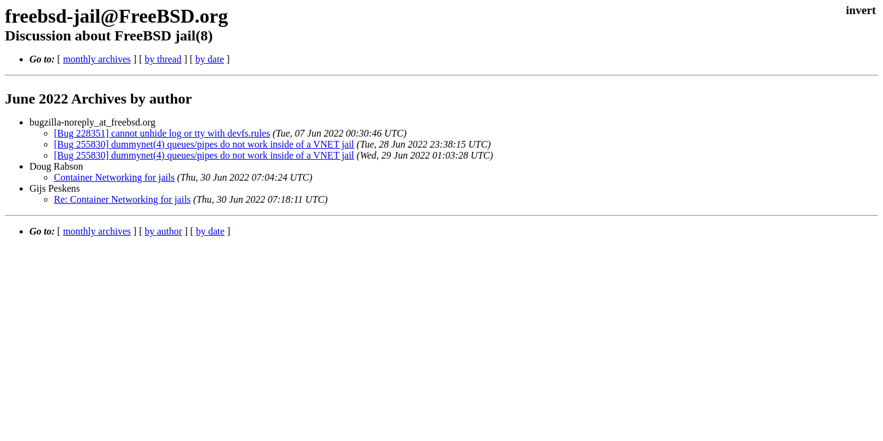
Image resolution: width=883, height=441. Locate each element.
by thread (163, 59)
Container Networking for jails (114, 177)
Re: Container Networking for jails (122, 199)
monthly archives (97, 59)
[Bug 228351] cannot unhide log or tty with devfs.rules (162, 133)
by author (163, 231)
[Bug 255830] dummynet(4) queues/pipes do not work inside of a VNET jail (204, 144)
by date (210, 59)
